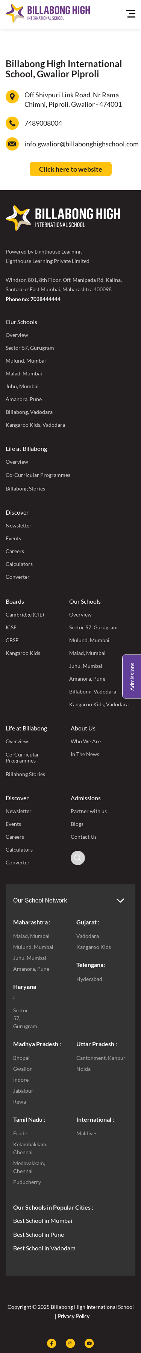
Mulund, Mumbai (26, 360)
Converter (18, 576)
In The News (85, 754)
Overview (17, 335)
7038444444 (45, 299)
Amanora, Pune (24, 399)
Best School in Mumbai (42, 1220)
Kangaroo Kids (23, 653)
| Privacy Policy (71, 1316)
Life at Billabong (26, 448)
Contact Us (84, 836)
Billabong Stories (25, 488)
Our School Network (40, 900)
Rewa (19, 1101)
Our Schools (21, 321)
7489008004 (43, 123)
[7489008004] (12, 123)
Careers (15, 551)
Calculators (19, 564)
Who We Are (86, 741)
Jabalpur (23, 1090)
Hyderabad (89, 979)
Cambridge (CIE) (25, 614)
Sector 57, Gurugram (30, 347)
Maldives (86, 1133)
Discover (17, 512)
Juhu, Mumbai (22, 386)
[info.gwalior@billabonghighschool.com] (12, 144)
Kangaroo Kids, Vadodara (35, 424)
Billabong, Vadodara (29, 412)
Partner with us (89, 811)
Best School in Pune (38, 1234)
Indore (21, 1079)
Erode (20, 1133)
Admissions (86, 797)
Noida (83, 1068)
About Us (83, 728)
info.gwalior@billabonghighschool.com (81, 144)
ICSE (11, 627)
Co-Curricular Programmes (38, 475)
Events (13, 538)
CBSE (12, 640)
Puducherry (27, 1182)
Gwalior (22, 1068)
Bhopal (21, 1058)
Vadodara (87, 936)
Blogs (77, 824)
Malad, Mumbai (24, 373)
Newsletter (19, 525)
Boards (15, 601)
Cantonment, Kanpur (101, 1058)
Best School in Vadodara (44, 1248)
